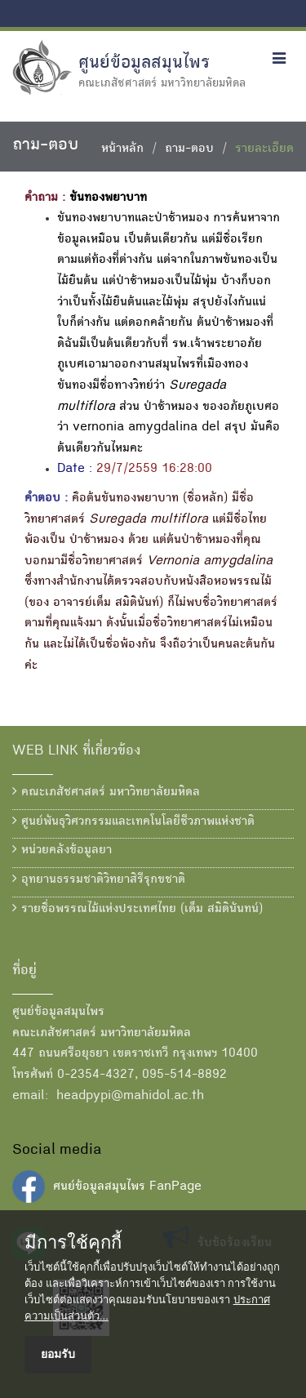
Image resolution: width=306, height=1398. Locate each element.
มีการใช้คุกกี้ (73, 1243)
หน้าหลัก (122, 149)
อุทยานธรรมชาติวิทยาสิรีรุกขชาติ (98, 879)
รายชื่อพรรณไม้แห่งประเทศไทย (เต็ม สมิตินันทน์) (137, 909)
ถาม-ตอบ (189, 149)
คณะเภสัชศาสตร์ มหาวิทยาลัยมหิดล (106, 792)
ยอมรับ (58, 1353)
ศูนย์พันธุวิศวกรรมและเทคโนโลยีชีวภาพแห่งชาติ (133, 821)
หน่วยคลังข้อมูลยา (62, 850)
